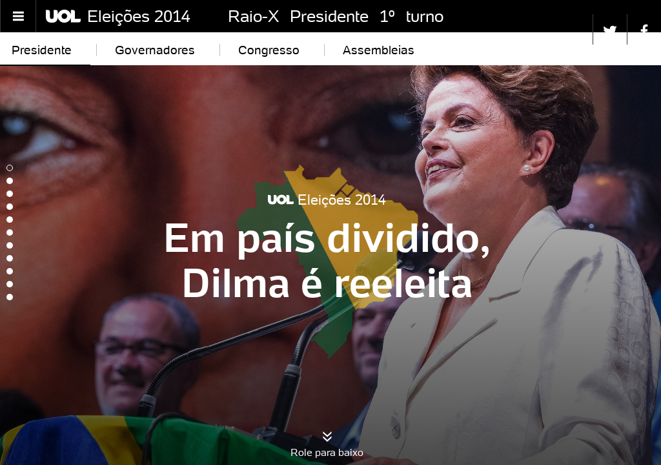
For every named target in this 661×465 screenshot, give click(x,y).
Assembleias (378, 49)
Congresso (269, 49)
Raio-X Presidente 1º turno (335, 16)
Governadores (155, 49)
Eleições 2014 (138, 16)
